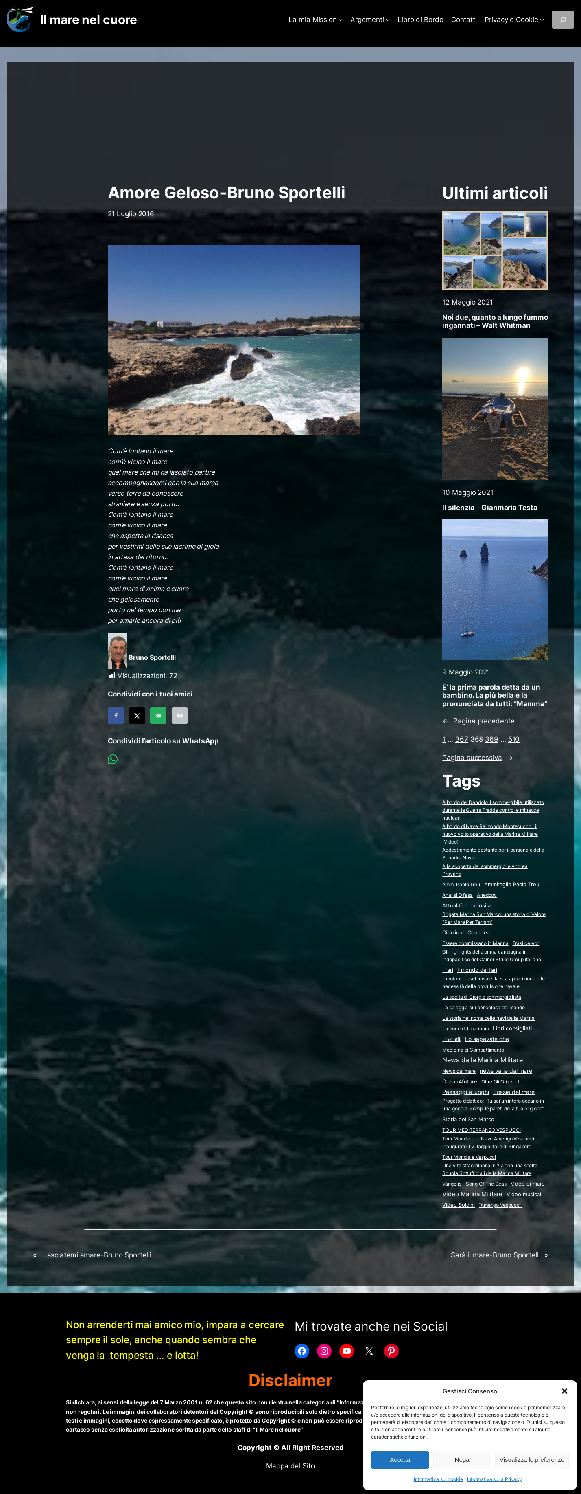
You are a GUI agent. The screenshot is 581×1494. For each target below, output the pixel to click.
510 (514, 739)
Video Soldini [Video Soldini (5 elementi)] (458, 1205)
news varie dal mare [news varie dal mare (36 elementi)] (506, 1070)
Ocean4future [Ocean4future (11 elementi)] (459, 1081)
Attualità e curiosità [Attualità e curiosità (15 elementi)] (466, 905)
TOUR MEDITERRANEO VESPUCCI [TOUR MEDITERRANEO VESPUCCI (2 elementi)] (481, 1130)
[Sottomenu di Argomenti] (388, 20)
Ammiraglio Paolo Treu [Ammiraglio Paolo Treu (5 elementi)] (512, 884)
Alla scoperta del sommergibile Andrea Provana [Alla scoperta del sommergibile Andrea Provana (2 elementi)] (484, 870)
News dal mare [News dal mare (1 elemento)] (459, 1071)
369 (491, 739)
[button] (565, 1391)
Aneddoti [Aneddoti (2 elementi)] (487, 895)
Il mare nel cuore (88, 19)
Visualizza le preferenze (532, 1459)
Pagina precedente (478, 721)
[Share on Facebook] (116, 715)
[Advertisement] (290, 119)
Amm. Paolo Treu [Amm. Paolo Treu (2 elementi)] (461, 884)
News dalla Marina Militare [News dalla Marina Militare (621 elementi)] (482, 1060)
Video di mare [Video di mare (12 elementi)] (528, 1183)
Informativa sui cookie (438, 1479)
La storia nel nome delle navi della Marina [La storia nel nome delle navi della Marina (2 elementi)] (488, 1018)
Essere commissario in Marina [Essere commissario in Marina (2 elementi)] (475, 943)
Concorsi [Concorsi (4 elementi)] (478, 932)
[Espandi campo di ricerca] (563, 20)
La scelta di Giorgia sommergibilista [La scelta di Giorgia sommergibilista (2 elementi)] (481, 997)
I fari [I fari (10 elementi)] (447, 970)
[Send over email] (158, 715)
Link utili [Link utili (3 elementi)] (451, 1039)
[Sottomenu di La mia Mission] (341, 20)
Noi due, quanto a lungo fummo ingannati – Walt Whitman (495, 321)
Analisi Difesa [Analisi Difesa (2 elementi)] (457, 895)
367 (461, 739)
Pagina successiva (477, 757)
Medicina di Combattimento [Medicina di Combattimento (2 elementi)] (473, 1050)
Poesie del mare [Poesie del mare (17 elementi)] (514, 1092)
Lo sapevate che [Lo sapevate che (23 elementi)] (487, 1039)
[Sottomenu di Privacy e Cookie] (542, 20)
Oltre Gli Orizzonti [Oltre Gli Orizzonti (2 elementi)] (501, 1082)
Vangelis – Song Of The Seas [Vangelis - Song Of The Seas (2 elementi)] (474, 1184)
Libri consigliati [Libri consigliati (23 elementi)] (512, 1028)
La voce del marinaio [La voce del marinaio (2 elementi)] (465, 1029)
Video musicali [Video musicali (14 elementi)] (524, 1194)
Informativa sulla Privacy (494, 1479)
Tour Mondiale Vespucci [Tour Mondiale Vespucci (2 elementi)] (469, 1157)
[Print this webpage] (180, 715)
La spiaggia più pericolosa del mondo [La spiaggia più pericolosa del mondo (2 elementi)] (483, 1007)
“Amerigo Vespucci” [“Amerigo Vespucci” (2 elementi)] (500, 1205)
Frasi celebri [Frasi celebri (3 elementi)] (526, 943)
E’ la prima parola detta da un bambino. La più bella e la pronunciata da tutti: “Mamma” (494, 695)
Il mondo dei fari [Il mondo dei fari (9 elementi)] (477, 970)
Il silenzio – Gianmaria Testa (489, 507)
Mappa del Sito (290, 1466)
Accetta (400, 1459)
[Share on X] (137, 715)
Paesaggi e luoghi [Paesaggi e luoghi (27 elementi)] (465, 1092)
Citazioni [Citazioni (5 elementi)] (452, 932)
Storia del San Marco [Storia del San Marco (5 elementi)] (468, 1119)
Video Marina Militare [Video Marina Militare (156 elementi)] (472, 1194)
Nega (462, 1459)
